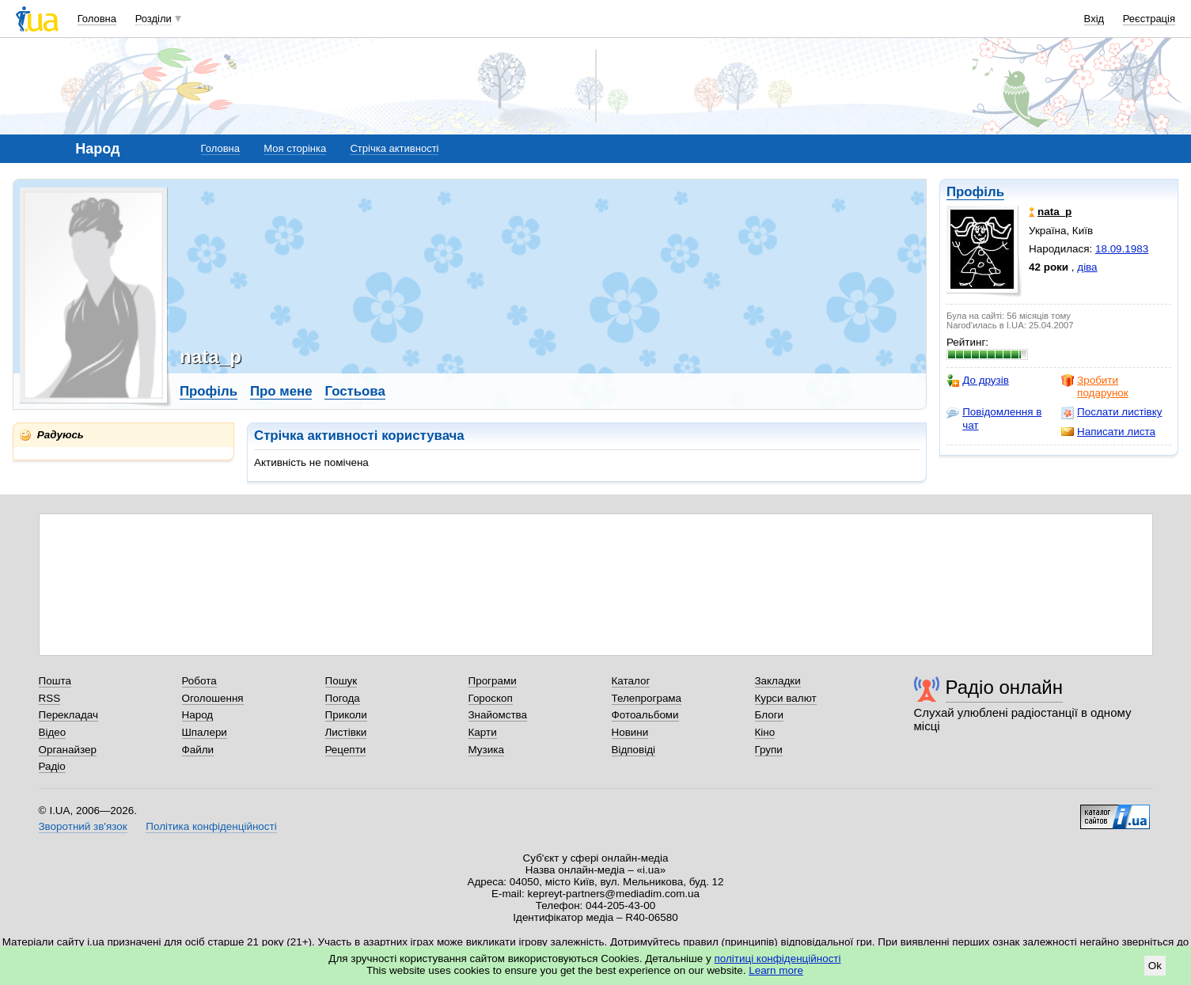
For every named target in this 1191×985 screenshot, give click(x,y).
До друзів (977, 380)
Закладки (778, 681)
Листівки (346, 732)
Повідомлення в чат (993, 418)
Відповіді (634, 750)
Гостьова (354, 391)
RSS (50, 698)
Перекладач (68, 715)
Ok (1155, 966)
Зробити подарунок (1094, 386)
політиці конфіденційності (778, 958)
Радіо (52, 766)
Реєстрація (1149, 19)
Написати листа (1108, 432)
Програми (492, 681)
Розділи (153, 19)
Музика (486, 750)
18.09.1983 (1121, 249)
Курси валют (786, 698)
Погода (342, 698)
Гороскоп (490, 698)
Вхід (1094, 19)
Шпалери (204, 732)
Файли (198, 750)
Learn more (776, 970)
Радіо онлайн (1005, 687)
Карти (482, 732)
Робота (199, 681)
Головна (97, 19)
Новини (630, 732)
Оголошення (213, 698)
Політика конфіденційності (211, 826)
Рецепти (345, 750)
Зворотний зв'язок (83, 826)
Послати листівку (1111, 412)
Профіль (975, 191)
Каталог (631, 681)
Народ (198, 715)
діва (1087, 267)
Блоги (769, 715)
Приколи (346, 715)
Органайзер (68, 750)
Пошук (341, 681)
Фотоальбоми (645, 715)
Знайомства (498, 715)
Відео (52, 732)
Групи (769, 750)
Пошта (55, 681)
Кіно (765, 732)
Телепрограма (647, 698)
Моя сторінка (295, 148)
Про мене (281, 391)
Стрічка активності (394, 148)
